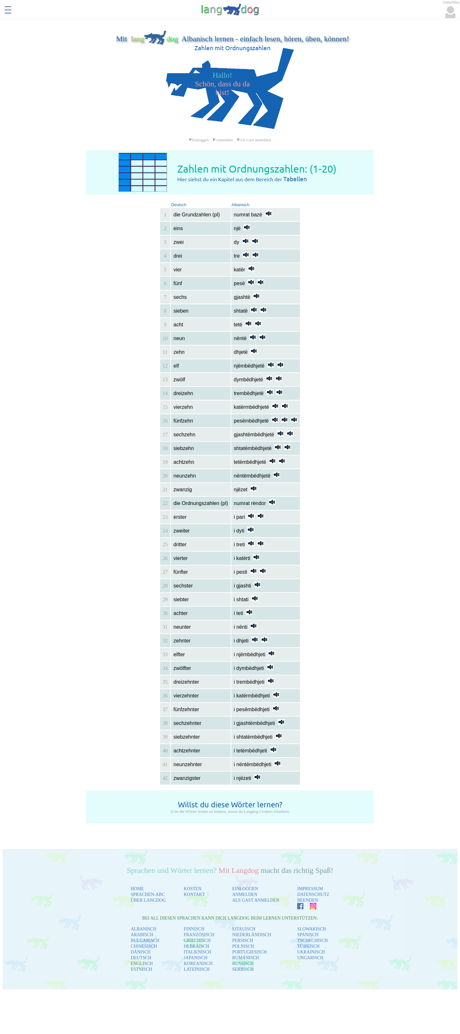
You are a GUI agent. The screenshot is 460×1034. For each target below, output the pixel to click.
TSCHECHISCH (312, 940)
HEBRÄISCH (196, 946)
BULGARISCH (145, 940)
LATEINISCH (197, 969)
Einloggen (199, 140)
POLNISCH (243, 946)
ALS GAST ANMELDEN (256, 900)
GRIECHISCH (197, 940)
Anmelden (223, 140)
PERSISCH (242, 940)
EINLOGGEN (245, 888)
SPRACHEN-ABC (148, 894)
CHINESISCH (144, 946)
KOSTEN (192, 888)
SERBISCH (243, 969)
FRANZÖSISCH (199, 934)
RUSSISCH (243, 963)
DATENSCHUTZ (313, 894)
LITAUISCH (244, 929)
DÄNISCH (140, 952)
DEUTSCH (141, 957)
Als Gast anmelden (254, 140)
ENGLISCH (142, 963)
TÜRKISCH (308, 946)
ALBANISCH (143, 929)
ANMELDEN (244, 894)
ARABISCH (142, 934)
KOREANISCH (198, 963)
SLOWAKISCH (311, 929)
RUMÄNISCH (245, 957)
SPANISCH (307, 934)
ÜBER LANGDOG (148, 900)
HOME (137, 888)
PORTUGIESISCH (249, 952)
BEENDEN (307, 900)
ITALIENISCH (197, 952)
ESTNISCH (141, 969)
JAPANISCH (195, 957)
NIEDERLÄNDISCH (251, 934)
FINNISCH (194, 929)
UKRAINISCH (311, 952)
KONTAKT (194, 894)
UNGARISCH (310, 957)
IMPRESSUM (310, 888)
